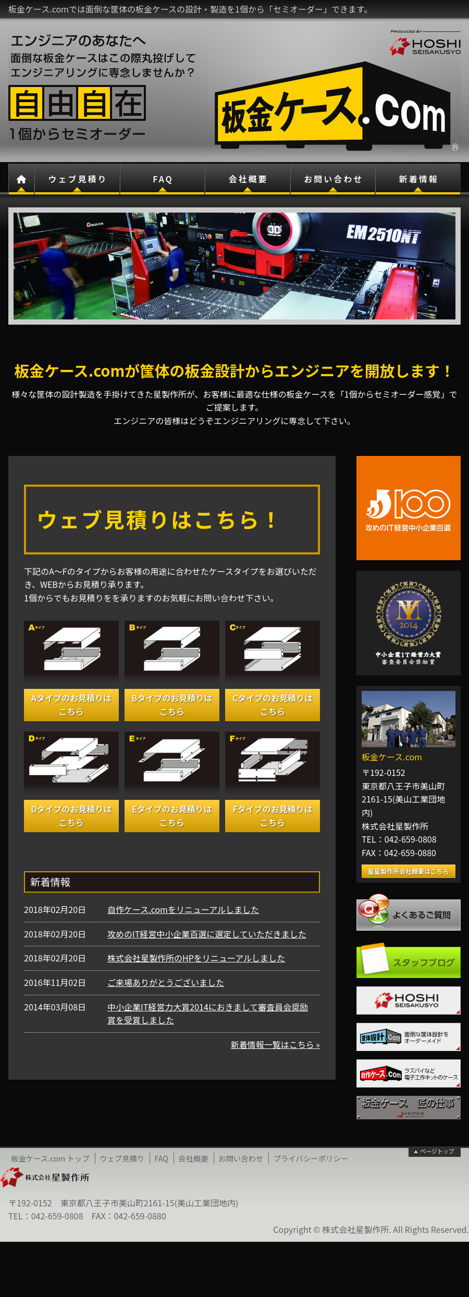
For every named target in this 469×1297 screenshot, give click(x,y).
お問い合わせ (333, 178)
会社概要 (248, 178)
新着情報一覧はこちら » (275, 1044)
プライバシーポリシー (311, 1158)
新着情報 (419, 178)
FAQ (163, 178)
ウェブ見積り (77, 178)
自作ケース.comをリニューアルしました (183, 909)
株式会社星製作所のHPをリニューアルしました (196, 958)
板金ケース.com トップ (50, 1158)
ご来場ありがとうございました (165, 982)
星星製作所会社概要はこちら (408, 871)
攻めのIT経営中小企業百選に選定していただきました (206, 934)
